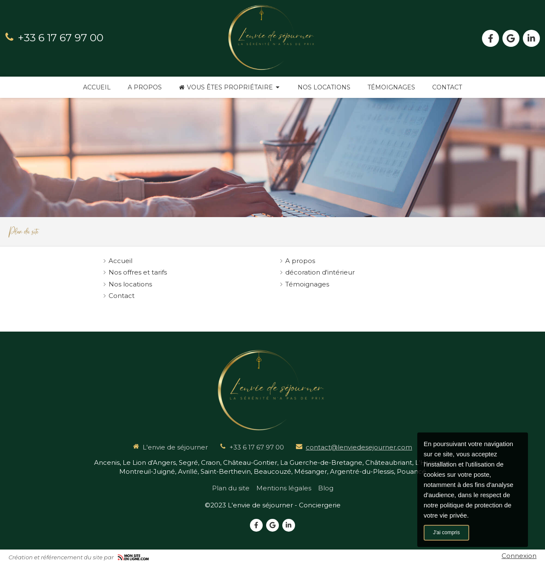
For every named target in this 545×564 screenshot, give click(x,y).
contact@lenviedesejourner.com (359, 447)
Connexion (519, 556)
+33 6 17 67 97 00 (60, 37)
